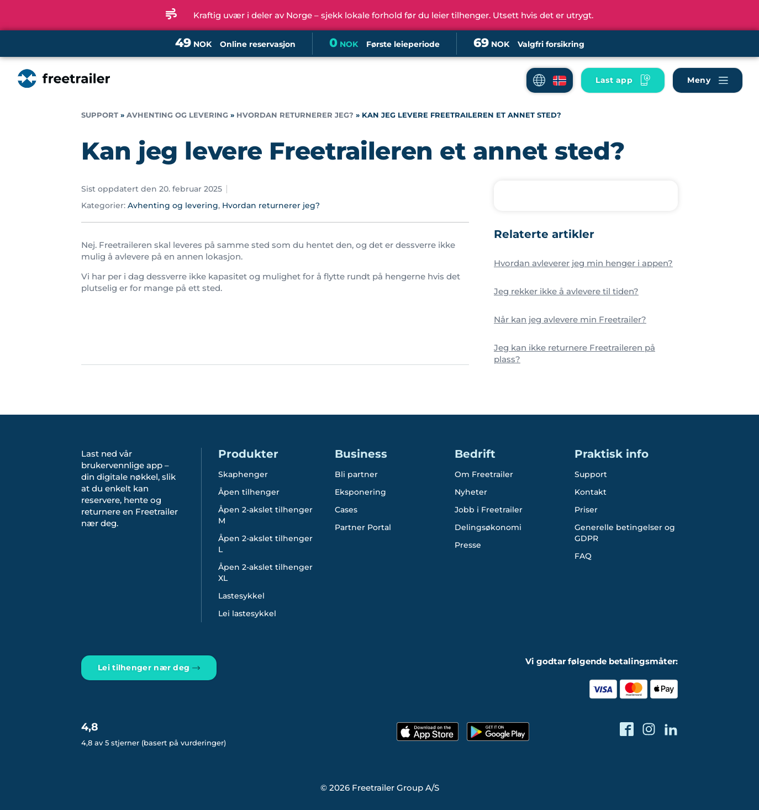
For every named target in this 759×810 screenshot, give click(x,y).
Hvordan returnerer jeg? (295, 115)
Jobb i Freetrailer (489, 510)
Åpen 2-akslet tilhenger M (265, 515)
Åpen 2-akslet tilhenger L (265, 543)
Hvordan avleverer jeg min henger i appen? (583, 263)
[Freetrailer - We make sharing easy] (63, 89)
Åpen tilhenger (249, 492)
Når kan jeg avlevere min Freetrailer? (570, 319)
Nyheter (471, 492)
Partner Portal (363, 527)
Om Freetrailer (484, 474)
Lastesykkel (241, 596)
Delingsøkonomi (488, 527)
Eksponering (360, 492)
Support (99, 115)
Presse (468, 545)
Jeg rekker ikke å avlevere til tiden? (566, 291)
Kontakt (590, 492)
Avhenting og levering (177, 115)
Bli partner (356, 474)
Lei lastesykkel (247, 613)
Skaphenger (243, 474)
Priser (586, 510)
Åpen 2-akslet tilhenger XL (265, 572)
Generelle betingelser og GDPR (624, 532)
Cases (346, 510)
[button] (549, 80)
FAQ (583, 556)
